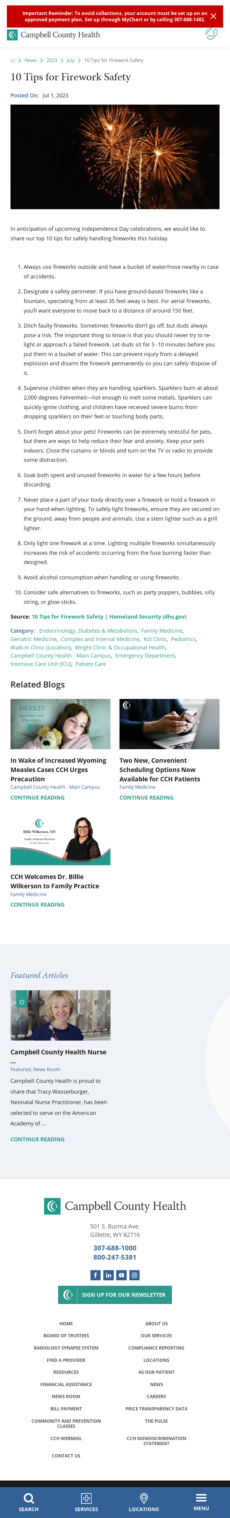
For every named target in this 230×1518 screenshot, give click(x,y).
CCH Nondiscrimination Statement (156, 1446)
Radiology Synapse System (66, 1349)
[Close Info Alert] (213, 16)
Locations (156, 1362)
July (71, 60)
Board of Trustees (66, 1336)
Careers (156, 1400)
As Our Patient (156, 1374)
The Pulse (156, 1425)
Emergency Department (145, 655)
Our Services (156, 1336)
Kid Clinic (155, 639)
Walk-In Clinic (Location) (40, 647)
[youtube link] (121, 1275)
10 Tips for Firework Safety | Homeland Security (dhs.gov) (109, 616)
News (31, 60)
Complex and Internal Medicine (100, 639)
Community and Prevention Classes (66, 1428)
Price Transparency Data (156, 1413)
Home (66, 1324)
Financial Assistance (66, 1387)
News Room (66, 1400)
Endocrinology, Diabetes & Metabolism (88, 630)
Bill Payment (66, 1413)
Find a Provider (66, 1362)
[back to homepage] (12, 60)
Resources (66, 1374)
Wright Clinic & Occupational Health (120, 647)
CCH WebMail (66, 1443)
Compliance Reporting (156, 1349)
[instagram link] (134, 1275)
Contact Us (66, 1462)
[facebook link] (95, 1275)
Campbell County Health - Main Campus (60, 655)
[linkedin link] (108, 1275)
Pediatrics (183, 639)
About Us (156, 1324)
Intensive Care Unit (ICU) (40, 663)
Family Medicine (161, 630)
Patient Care (90, 663)
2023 (51, 60)
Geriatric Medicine (33, 639)
